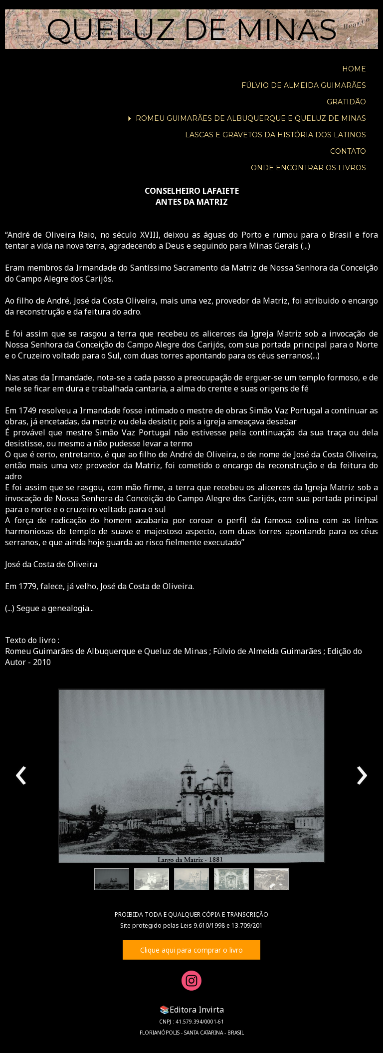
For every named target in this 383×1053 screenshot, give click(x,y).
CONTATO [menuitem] (348, 151)
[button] (111, 879)
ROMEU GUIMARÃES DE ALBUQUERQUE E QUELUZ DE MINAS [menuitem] (251, 118)
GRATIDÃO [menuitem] (346, 101)
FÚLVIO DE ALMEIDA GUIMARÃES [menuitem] (303, 85)
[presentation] (21, 776)
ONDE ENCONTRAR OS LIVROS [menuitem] (308, 167)
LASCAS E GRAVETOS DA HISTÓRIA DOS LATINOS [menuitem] (275, 134)
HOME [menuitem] (354, 68)
